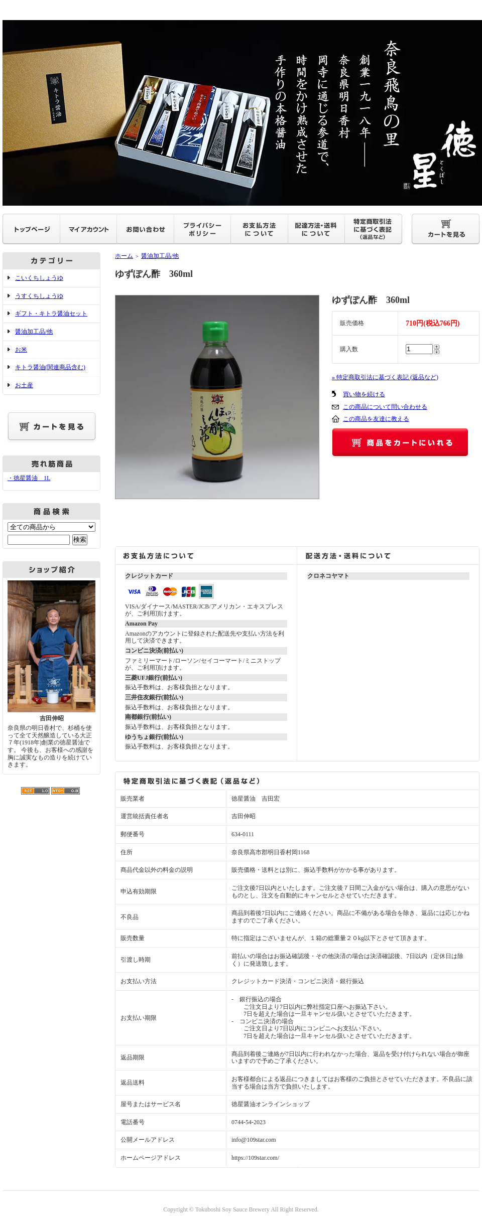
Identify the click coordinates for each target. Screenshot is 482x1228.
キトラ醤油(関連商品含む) (50, 367)
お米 (21, 349)
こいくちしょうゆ (39, 277)
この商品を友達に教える (376, 418)
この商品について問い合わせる (385, 406)
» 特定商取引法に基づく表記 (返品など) (385, 377)
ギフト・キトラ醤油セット (51, 313)
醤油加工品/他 (34, 331)
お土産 (24, 385)
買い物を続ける (364, 394)
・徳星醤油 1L (29, 478)
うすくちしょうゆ (39, 295)
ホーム (124, 255)
